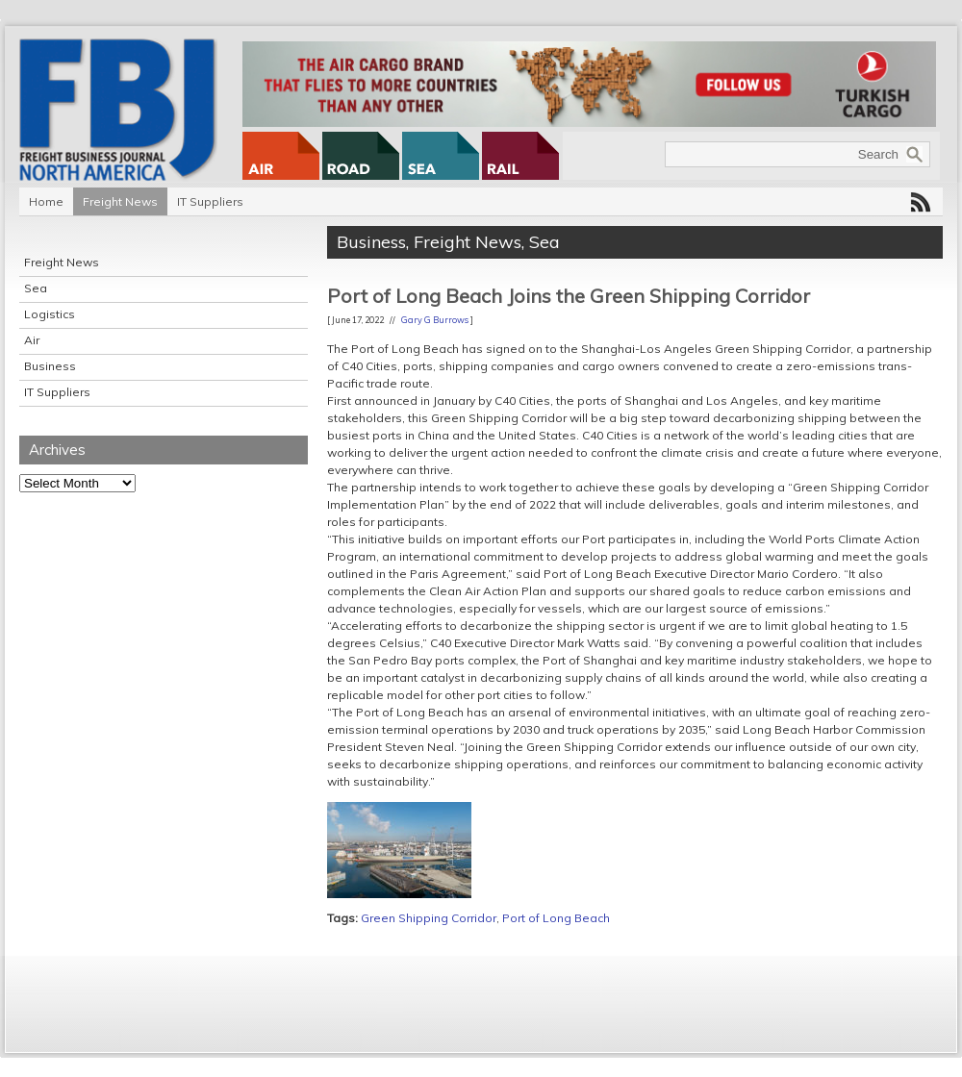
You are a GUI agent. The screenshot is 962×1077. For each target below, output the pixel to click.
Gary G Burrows (434, 319)
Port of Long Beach (556, 918)
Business (50, 366)
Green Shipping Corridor (428, 918)
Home (46, 201)
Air (31, 340)
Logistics (49, 314)
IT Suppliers (210, 201)
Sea (35, 288)
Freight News (120, 201)
